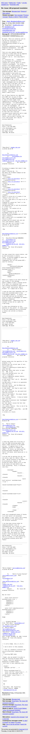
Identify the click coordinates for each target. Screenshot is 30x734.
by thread (5, 722)
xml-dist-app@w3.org (22, 32)
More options (6, 13)
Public (19, 3)
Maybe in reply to (13, 17)
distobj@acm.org (9, 27)
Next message (18, 15)
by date (25, 720)
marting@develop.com (8, 30)
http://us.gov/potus (14, 178)
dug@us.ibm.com (18, 25)
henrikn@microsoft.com (9, 28)
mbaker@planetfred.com (10, 690)
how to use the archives (13, 724)
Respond (23, 11)
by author (18, 722)
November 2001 (14, 4)
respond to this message (17, 717)
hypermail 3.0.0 (23, 729)
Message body (16, 11)
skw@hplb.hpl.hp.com (8, 32)
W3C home (4, 3)
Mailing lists (12, 3)
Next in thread (23, 17)
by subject (12, 722)
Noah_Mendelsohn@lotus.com (15, 21)
